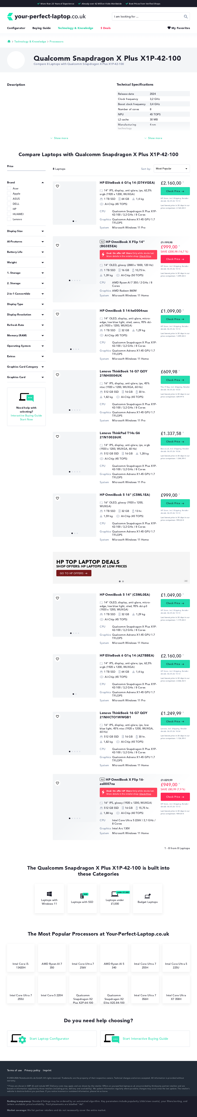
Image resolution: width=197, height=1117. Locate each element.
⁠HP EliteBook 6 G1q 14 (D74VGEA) (127, 183)
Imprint (47, 1070)
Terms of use (14, 1070)
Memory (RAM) (17, 335)
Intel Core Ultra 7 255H (145, 958)
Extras (11, 356)
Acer (16, 188)
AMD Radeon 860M (124, 290)
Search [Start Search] (186, 16)
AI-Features (14, 241)
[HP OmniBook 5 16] (74, 515)
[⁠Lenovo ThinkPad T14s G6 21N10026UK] (74, 453)
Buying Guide (41, 28)
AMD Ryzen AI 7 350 (52, 958)
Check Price (173, 191)
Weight (12, 262)
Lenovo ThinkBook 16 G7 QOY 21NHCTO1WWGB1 (123, 715)
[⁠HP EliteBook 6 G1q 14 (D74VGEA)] (74, 203)
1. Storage (14, 272)
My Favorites (180, 28)
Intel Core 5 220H (52, 988)
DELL (16, 203)
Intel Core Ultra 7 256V (83, 958)
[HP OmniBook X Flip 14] (74, 262)
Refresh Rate (15, 325)
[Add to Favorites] (57, 186)
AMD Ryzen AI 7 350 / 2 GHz (130, 282)
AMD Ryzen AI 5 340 (114, 958)
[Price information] (183, 182)
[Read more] (59, 138)
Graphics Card (16, 377)
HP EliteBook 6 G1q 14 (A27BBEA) (127, 655)
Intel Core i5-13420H (21, 958)
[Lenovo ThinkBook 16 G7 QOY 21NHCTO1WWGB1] (74, 733)
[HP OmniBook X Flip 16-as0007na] (74, 800)
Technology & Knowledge (75, 28)
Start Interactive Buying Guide (136, 1039)
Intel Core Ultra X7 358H (176, 990)
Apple (16, 193)
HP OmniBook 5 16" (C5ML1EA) (125, 495)
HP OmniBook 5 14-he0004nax (124, 311)
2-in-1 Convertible (18, 293)
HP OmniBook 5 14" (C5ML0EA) (125, 595)
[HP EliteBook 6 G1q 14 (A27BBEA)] (74, 676)
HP (14, 209)
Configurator (16, 28)
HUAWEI (18, 214)
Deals (107, 28)
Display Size (15, 231)
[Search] (151, 16)
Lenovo (17, 219)
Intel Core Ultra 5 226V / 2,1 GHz (133, 820)
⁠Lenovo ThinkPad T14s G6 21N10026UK (120, 435)
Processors (56, 41)
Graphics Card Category (22, 366)
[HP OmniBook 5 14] (74, 615)
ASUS (16, 198)
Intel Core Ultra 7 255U (21, 990)
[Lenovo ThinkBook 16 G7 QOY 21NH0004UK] (74, 391)
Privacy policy (32, 1070)
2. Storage (14, 283)
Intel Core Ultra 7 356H (145, 990)
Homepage (9, 41)
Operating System (19, 345)
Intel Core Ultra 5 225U (176, 958)
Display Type (15, 304)
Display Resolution (19, 314)
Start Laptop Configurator (40, 1039)
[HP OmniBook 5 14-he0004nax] (74, 331)
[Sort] (172, 168)
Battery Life (15, 252)
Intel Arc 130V (121, 828)
